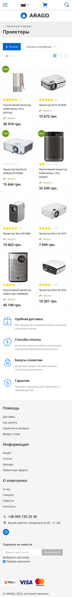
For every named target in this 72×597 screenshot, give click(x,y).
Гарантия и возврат (16, 428)
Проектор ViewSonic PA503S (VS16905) (15, 171)
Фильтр (12, 46)
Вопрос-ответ (12, 434)
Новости (8, 500)
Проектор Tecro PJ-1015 (52, 233)
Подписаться (52, 552)
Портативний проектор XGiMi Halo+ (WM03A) (17, 292)
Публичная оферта (15, 470)
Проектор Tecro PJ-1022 (52, 290)
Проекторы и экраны (18, 26)
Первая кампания (16, 561)
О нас (6, 489)
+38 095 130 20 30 (22, 516)
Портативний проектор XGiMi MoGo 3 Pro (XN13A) (17, 108)
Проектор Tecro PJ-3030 (52, 105)
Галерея (8, 495)
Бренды (8, 464)
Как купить (10, 422)
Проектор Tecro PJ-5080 (16, 233)
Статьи (7, 458)
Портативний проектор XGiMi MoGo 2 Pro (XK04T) (53, 173)
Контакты (9, 506)
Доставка (9, 416)
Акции (7, 453)
